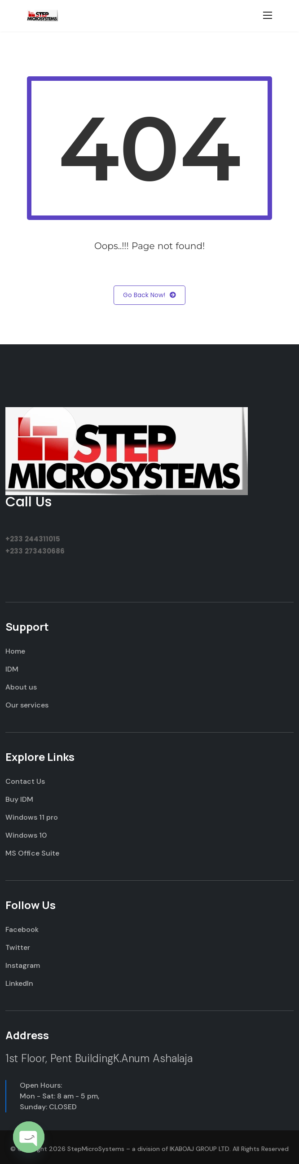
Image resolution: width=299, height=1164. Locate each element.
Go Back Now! (149, 295)
